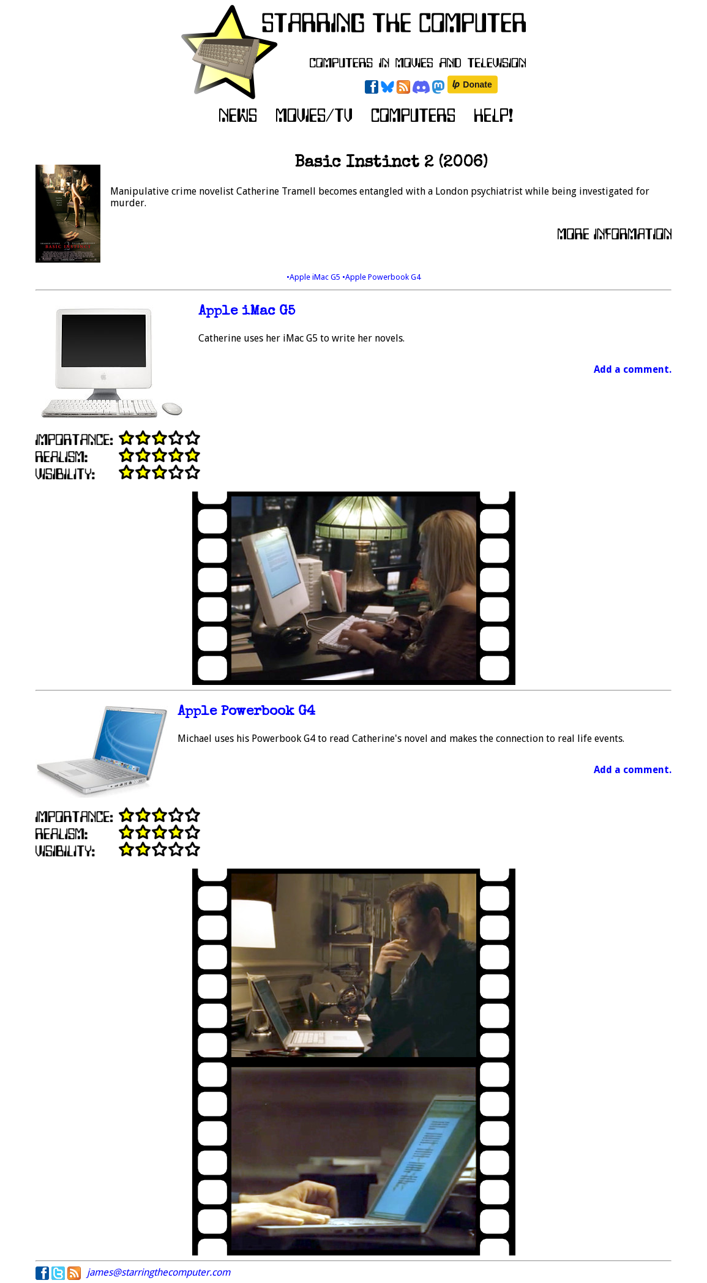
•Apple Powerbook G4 (381, 277)
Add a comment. (632, 369)
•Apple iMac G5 (314, 277)
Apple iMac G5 (246, 312)
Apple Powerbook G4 (246, 712)
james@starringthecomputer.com (158, 1272)
